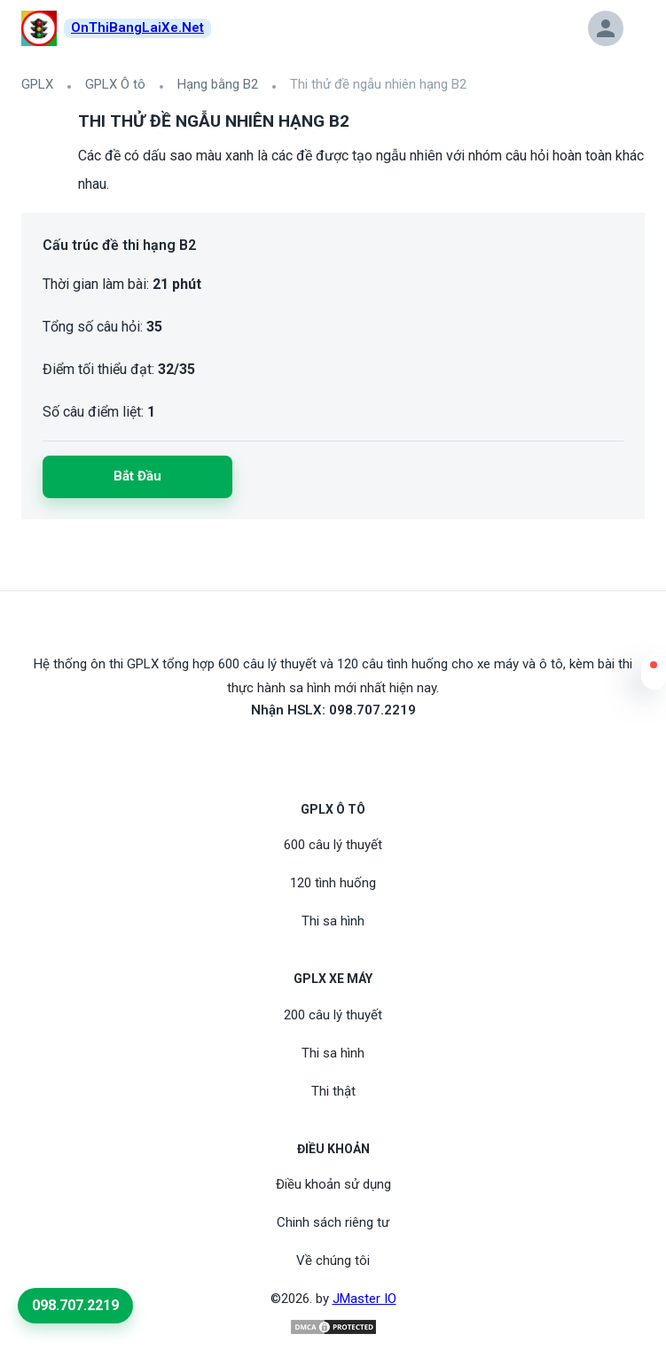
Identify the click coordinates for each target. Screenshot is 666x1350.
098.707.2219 (75, 1305)
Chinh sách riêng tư (333, 1222)
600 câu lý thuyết (333, 845)
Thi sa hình (333, 921)
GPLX (37, 84)
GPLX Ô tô (115, 84)
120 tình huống (333, 883)
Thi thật (333, 1091)
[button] (653, 676)
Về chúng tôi (333, 1260)
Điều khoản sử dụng (333, 1184)
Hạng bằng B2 (217, 84)
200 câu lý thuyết (333, 1015)
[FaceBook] (312, 751)
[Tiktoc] (355, 751)
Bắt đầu (137, 476)
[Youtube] (333, 751)
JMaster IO (364, 1299)
